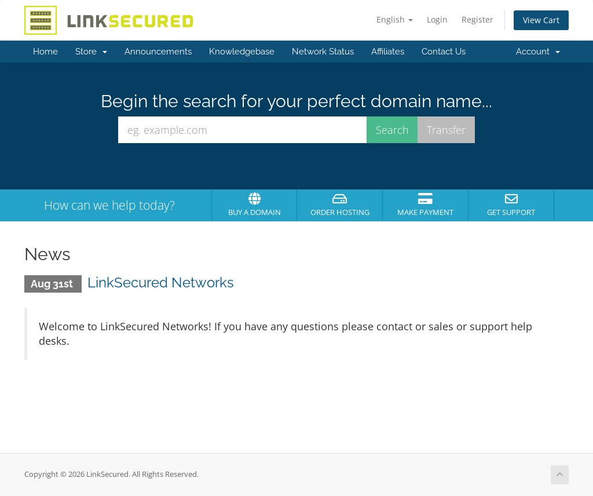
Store (91, 51)
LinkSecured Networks (160, 282)
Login (437, 19)
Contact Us (444, 51)
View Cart (541, 19)
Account (538, 51)
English (394, 19)
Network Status (323, 51)
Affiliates (387, 51)
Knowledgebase (241, 51)
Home (45, 51)
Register (477, 19)
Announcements (158, 51)
